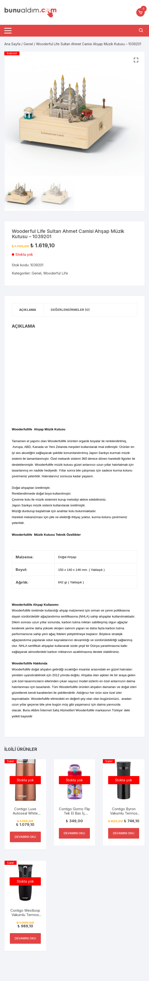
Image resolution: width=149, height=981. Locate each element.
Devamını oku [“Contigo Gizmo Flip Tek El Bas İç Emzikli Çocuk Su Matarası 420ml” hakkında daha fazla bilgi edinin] (74, 833)
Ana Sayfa (12, 44)
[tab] (27, 309)
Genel (28, 44)
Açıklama (27, 310)
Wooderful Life (55, 273)
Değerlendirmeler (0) (70, 310)
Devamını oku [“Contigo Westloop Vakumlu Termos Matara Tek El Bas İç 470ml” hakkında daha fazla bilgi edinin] (25, 938)
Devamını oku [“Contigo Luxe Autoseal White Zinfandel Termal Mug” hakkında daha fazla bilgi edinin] (25, 837)
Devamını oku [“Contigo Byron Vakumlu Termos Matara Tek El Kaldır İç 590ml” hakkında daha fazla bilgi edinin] (123, 833)
